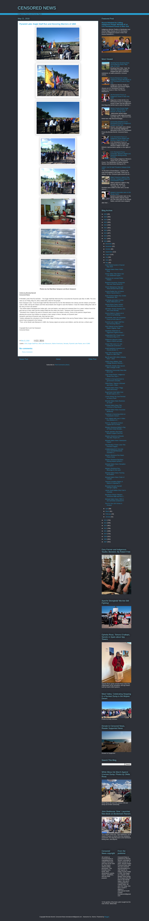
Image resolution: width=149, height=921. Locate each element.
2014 (105, 523)
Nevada (66, 343)
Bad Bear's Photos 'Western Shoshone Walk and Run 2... (114, 495)
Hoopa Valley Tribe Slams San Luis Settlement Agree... (114, 274)
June (107, 260)
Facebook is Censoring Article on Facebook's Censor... (115, 415)
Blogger (106, 917)
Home (58, 359)
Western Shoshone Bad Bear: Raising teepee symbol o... (114, 460)
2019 (105, 233)
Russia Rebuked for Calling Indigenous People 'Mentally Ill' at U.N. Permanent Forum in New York (115, 24)
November (108, 246)
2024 (105, 219)
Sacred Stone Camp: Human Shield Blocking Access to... (114, 305)
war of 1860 (86, 343)
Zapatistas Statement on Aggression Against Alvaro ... (114, 331)
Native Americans (57, 343)
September (109, 252)
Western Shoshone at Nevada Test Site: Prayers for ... (114, 437)
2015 (105, 520)
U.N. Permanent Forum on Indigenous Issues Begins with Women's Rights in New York (119, 138)
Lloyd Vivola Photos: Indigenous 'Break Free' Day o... (115, 375)
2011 (105, 531)
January (108, 517)
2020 (105, 230)
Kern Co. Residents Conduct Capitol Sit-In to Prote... (114, 423)
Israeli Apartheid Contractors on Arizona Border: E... (115, 349)
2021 (105, 228)
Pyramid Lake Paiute (75, 343)
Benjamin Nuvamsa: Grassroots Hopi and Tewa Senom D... (115, 283)
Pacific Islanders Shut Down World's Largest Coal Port (113, 432)
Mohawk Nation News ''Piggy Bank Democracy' (114, 388)
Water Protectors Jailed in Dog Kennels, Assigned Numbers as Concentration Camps (120, 178)
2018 (105, 236)
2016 (25, 343)
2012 (105, 528)
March (107, 511)
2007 (105, 542)
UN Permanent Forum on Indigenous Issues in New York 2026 (119, 96)
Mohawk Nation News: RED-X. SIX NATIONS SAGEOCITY (114, 500)
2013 (105, 525)
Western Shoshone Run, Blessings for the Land (113, 469)
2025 (105, 217)
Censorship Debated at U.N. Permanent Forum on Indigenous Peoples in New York (120, 123)
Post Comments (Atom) (62, 365)
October (108, 249)
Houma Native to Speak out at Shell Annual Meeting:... (114, 314)
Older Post (92, 359)
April (107, 508)
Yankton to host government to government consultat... (114, 379)
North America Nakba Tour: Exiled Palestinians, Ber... (115, 296)
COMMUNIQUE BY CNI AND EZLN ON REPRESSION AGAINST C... (114, 450)
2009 (105, 536)
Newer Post (23, 359)
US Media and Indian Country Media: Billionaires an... (114, 301)
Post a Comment (27, 352)
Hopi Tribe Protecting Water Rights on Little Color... (113, 353)
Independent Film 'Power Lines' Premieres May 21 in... (115, 336)
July (106, 257)
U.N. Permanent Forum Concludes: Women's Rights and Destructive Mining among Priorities (120, 154)
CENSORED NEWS (37, 8)
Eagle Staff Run (33, 343)
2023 (105, 222)
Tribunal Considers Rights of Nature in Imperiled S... (114, 482)
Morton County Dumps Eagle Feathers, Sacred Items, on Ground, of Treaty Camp (119, 109)
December (108, 243)
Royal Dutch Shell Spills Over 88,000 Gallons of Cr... (114, 393)
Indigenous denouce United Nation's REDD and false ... (114, 340)
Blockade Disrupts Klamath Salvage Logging (113, 487)
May (106, 262)
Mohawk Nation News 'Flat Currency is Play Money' (113, 406)
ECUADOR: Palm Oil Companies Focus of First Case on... (115, 318)
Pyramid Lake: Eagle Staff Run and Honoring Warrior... (114, 322)
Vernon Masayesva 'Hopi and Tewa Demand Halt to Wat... (114, 287)
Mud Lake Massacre (45, 343)
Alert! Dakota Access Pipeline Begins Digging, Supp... (114, 327)
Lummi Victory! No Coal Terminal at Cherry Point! (115, 397)
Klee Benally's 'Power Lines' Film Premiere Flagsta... (115, 445)
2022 (105, 225)
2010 (105, 533)
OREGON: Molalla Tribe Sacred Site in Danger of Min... (115, 366)
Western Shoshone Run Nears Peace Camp (114, 456)
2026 (105, 214)
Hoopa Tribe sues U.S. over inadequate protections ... (113, 344)
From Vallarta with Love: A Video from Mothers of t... (115, 419)
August (107, 254)
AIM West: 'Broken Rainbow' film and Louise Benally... (115, 309)
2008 (105, 539)
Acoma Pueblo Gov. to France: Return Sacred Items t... (114, 292)
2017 (105, 238)
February (108, 514)
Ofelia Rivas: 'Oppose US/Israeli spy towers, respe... (115, 384)
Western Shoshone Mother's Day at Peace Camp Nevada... (115, 428)
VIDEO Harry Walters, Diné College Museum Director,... (114, 362)
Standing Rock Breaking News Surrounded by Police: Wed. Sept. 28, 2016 (119, 64)
